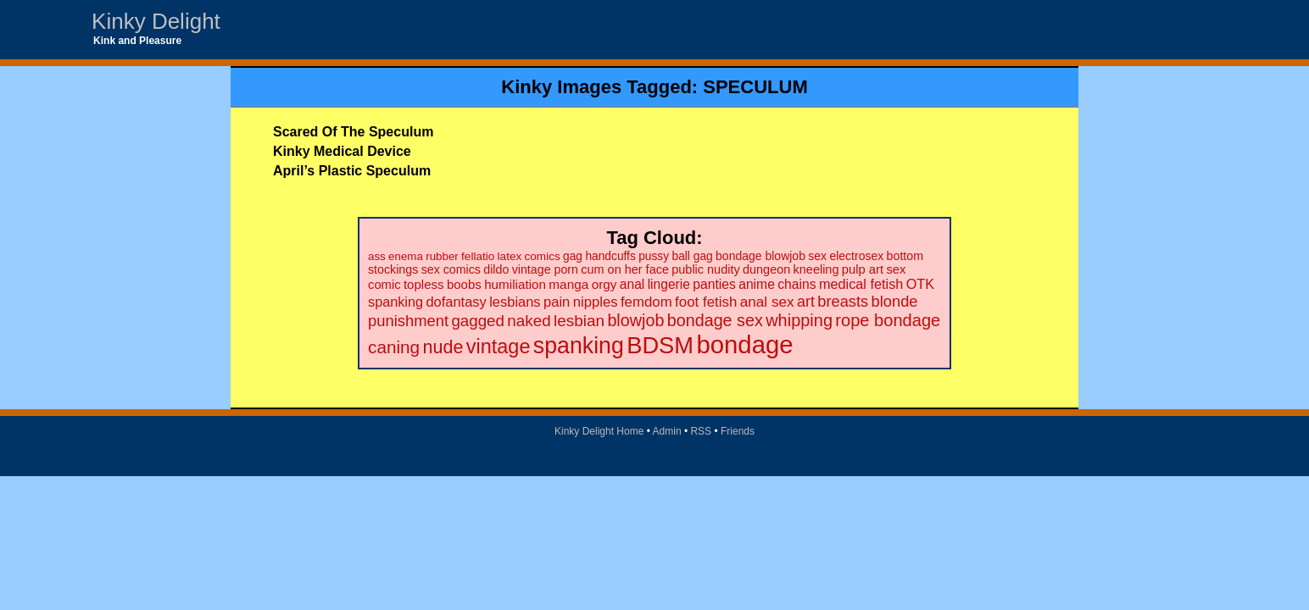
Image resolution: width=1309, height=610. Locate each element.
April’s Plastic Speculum (352, 171)
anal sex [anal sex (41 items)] (767, 301)
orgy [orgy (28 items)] (604, 284)
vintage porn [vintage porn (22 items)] (545, 269)
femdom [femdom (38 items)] (646, 302)
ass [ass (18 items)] (377, 256)
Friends (738, 431)
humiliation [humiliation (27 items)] (515, 284)
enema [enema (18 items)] (405, 256)
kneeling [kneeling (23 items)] (816, 269)
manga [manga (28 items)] (568, 284)
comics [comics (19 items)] (542, 256)
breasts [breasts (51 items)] (842, 301)
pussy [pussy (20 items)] (653, 256)
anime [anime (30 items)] (756, 284)
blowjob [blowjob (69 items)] (635, 320)
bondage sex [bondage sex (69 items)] (715, 320)
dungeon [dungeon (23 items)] (766, 269)
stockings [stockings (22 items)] (393, 269)
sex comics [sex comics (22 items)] (451, 269)
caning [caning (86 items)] (394, 347)
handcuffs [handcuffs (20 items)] (610, 256)
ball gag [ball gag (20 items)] (691, 256)
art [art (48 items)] (806, 301)
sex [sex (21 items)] (817, 256)
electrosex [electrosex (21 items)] (856, 256)
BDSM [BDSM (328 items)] (660, 345)
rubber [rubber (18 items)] (442, 256)
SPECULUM (755, 86)
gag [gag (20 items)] (572, 256)
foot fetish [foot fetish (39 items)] (706, 302)
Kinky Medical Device (342, 151)
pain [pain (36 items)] (556, 302)
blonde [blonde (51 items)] (895, 301)
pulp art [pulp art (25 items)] (862, 269)
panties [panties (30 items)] (714, 284)
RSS (700, 431)
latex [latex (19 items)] (510, 256)
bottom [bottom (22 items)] (905, 256)
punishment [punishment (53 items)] (408, 321)
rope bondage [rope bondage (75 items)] (887, 320)
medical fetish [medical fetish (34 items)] (861, 283)
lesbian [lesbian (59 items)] (579, 321)
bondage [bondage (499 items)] (744, 344)
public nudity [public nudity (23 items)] (705, 269)
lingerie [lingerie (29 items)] (669, 284)
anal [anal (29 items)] (632, 284)
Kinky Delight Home (598, 431)
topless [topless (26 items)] (424, 284)
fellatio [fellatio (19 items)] (477, 256)
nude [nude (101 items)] (443, 347)
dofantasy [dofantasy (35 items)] (456, 301)
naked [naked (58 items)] (528, 321)
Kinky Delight (156, 21)
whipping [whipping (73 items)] (799, 320)
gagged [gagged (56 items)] (477, 321)
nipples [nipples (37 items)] (595, 302)
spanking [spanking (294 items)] (578, 345)
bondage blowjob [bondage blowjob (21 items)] (760, 256)
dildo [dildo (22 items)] (496, 269)
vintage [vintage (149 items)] (498, 347)
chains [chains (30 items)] (796, 284)
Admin (667, 431)
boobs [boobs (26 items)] (464, 284)
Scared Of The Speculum (353, 132)
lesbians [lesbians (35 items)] (514, 301)
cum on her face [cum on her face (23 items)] (625, 269)
